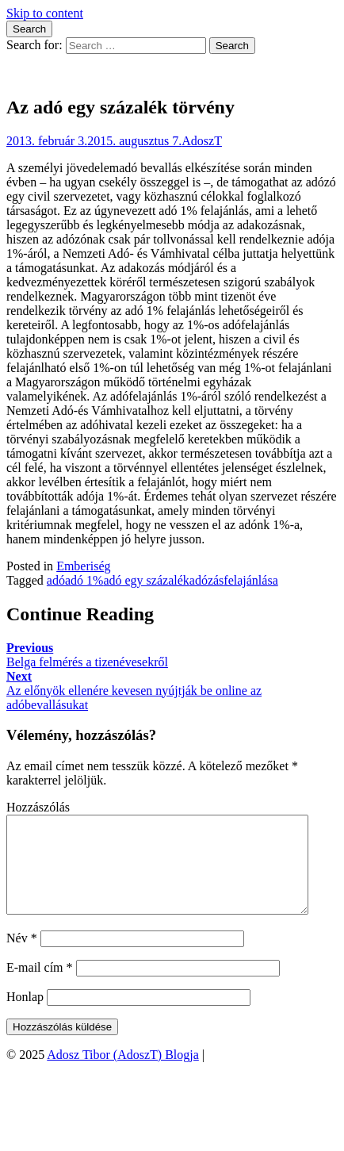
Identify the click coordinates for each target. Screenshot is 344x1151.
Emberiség (83, 566)
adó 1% (84, 580)
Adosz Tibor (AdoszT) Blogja (82, 73)
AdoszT (202, 141)
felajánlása (250, 580)
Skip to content (44, 13)
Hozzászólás (38, 807)
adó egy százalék (146, 580)
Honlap (25, 1015)
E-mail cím (39, 986)
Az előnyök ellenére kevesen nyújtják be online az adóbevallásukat (134, 690)
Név (21, 957)
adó (56, 580)
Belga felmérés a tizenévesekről (87, 655)
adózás (206, 580)
